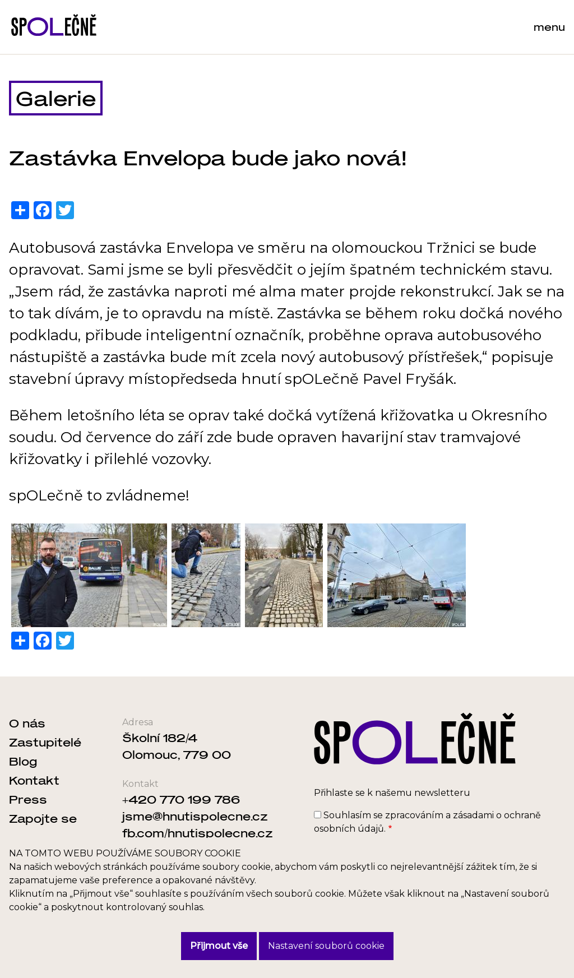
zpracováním (414, 815)
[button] (89, 575)
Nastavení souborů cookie (326, 945)
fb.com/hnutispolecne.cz (197, 833)
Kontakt (34, 780)
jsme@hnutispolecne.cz (195, 816)
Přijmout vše (219, 945)
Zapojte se (43, 818)
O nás (27, 723)
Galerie (56, 98)
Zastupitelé (45, 742)
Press (28, 799)
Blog (23, 761)
